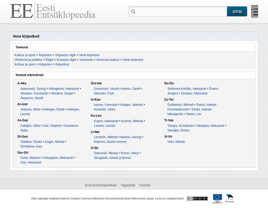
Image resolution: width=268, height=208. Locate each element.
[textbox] (182, 11)
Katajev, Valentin (131, 105)
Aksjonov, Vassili (31, 98)
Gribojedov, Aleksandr (58, 158)
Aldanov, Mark (30, 109)
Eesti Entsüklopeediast (100, 185)
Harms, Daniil (131, 89)
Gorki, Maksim (30, 158)
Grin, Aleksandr (31, 162)
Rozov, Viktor (130, 153)
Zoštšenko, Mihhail (180, 105)
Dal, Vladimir (52, 126)
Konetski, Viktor (104, 109)
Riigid (49, 60)
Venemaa (86, 60)
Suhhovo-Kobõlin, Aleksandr (186, 89)
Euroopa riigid (66, 60)
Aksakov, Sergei (62, 93)
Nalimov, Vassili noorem (110, 142)
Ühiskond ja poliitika (28, 60)
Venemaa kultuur (108, 60)
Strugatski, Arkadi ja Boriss (112, 158)
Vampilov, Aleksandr (210, 126)
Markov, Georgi (130, 137)
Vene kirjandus (89, 55)
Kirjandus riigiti (65, 55)
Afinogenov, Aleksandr (64, 89)
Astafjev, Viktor (30, 126)
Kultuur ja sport (24, 55)
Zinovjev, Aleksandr (194, 93)
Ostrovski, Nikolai (106, 153)
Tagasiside (128, 185)
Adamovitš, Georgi (33, 89)
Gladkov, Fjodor (31, 142)
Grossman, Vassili (106, 89)
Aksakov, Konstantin (34, 93)
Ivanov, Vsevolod (105, 105)
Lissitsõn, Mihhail (105, 137)
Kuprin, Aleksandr (106, 121)
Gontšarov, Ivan (31, 146)
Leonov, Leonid (104, 126)
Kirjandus (45, 55)
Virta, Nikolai (176, 142)
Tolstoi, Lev (193, 114)
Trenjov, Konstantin (180, 126)
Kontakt (145, 185)
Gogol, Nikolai (54, 142)
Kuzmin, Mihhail (132, 121)
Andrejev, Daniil (53, 109)
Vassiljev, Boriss (178, 130)
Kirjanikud (62, 64)
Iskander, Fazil (104, 93)
